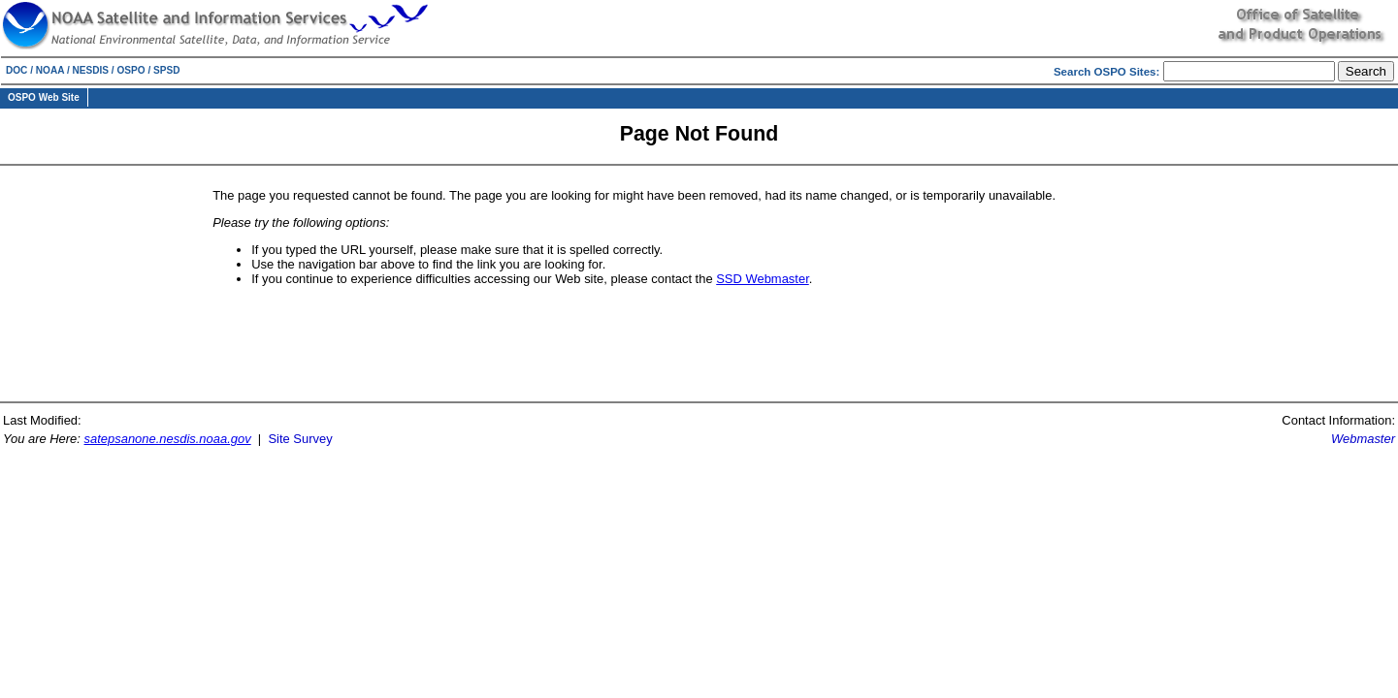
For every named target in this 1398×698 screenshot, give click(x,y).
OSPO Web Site (44, 97)
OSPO (130, 70)
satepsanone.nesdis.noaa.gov (167, 438)
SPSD (166, 70)
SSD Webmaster (762, 278)
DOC (16, 70)
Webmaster (1363, 438)
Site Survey (300, 438)
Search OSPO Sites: (1108, 72)
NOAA (50, 70)
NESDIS (91, 70)
